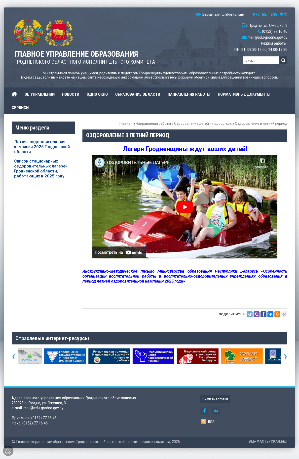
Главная (126, 123)
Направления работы (153, 123)
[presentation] (13, 356)
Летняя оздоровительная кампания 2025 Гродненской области (42, 146)
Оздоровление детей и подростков (203, 123)
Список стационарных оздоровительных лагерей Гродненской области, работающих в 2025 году (41, 168)
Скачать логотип (215, 399)
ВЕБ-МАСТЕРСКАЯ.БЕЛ (268, 441)
